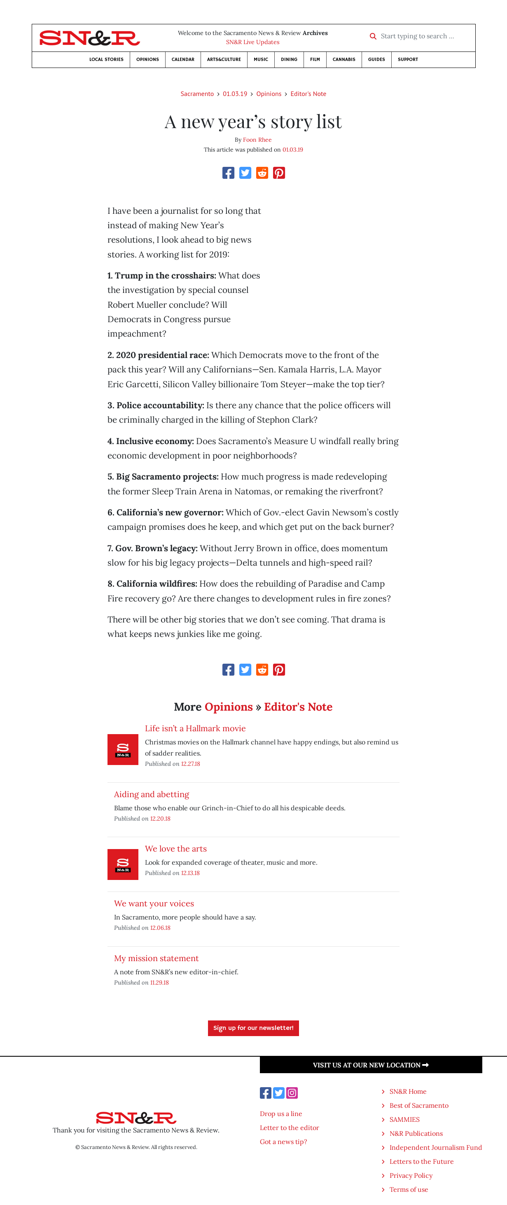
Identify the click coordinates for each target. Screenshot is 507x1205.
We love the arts (176, 848)
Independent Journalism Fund (436, 1147)
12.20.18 (160, 818)
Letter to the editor (289, 1127)
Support (408, 59)
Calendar (183, 59)
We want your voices (154, 903)
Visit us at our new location (371, 1065)
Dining (289, 59)
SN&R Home (408, 1091)
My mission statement (156, 958)
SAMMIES (405, 1119)
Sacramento (197, 93)
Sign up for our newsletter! (253, 1028)
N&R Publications (416, 1133)
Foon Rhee (257, 139)
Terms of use (409, 1189)
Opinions (147, 59)
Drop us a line (281, 1113)
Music (261, 59)
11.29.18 (159, 982)
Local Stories (106, 59)
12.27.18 (190, 763)
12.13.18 (190, 873)
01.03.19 (235, 93)
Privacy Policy (411, 1175)
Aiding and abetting (151, 794)
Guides (376, 59)
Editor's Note (308, 93)
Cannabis (344, 59)
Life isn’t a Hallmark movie (195, 728)
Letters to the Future (422, 1161)
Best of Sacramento (419, 1105)
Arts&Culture (224, 59)
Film (315, 59)
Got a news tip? (283, 1141)
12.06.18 (160, 927)
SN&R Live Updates (253, 42)
